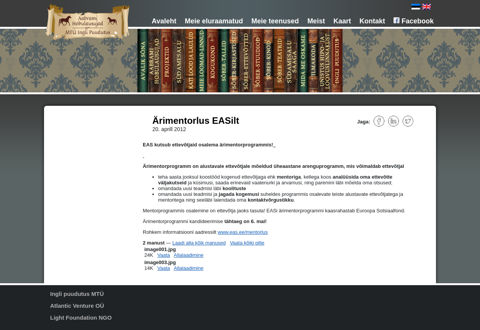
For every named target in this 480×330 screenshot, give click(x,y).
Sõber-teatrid (76, 186)
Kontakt (372, 21)
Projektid (72, 133)
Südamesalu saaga (83, 192)
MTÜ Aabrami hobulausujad (91, 127)
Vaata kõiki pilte (247, 243)
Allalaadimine (188, 255)
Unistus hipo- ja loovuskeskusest (76, 210)
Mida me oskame (80, 197)
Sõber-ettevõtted (80, 170)
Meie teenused (275, 21)
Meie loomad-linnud (83, 149)
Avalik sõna (75, 117)
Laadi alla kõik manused (198, 243)
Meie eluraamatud (214, 21)
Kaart (342, 21)
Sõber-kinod (75, 181)
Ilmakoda (72, 202)
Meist (316, 21)
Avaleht (164, 21)
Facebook (413, 21)
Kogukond (73, 154)
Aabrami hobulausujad (86, 122)
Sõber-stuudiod (78, 176)
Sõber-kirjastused (81, 165)
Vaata (163, 255)
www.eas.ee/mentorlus (243, 232)
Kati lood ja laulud (81, 143)
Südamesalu (76, 138)
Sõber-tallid (75, 160)
